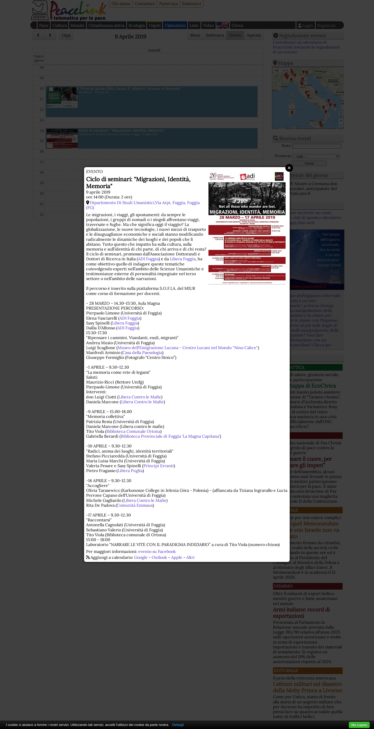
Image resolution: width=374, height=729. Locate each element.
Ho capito (359, 725)
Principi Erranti (158, 465)
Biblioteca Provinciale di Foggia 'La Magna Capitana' (170, 436)
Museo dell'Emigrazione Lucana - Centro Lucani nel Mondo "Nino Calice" (188, 347)
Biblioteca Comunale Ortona (133, 431)
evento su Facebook (157, 551)
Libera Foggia (183, 258)
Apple (176, 557)
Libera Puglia (130, 470)
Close (289, 168)
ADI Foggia (148, 258)
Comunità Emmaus (135, 505)
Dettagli (178, 725)
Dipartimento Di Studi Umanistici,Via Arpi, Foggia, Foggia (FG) (143, 205)
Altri (190, 557)
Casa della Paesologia (142, 352)
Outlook (159, 557)
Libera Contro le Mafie (139, 396)
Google (141, 557)
